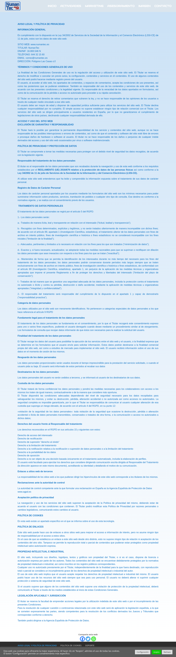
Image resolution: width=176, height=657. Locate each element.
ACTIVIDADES (70, 6)
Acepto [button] (156, 652)
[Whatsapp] (93, 638)
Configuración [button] (143, 652)
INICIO (52, 6)
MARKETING (94, 6)
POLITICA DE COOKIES (71, 645)
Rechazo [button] (167, 652)
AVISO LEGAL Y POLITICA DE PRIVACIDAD (37, 645)
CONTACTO (162, 6)
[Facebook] (82, 638)
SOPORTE (89, 645)
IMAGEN (144, 6)
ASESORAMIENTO (121, 6)
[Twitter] (88, 638)
